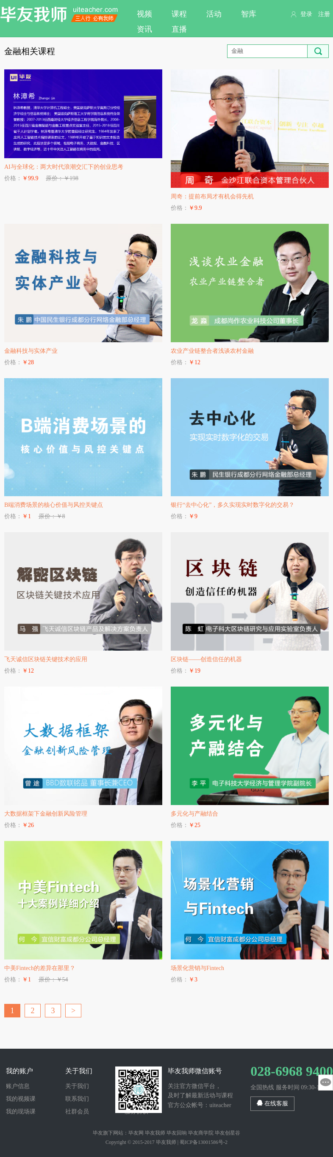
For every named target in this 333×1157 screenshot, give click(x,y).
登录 (306, 14)
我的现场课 (21, 1111)
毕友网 (136, 1133)
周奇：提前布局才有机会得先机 (212, 196)
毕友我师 (59, 14)
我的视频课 (21, 1099)
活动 (214, 14)
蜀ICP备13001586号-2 (204, 1142)
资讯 (144, 29)
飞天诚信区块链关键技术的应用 (45, 659)
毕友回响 (176, 1133)
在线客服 (272, 1103)
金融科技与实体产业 (31, 351)
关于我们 (77, 1086)
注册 (324, 14)
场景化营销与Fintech (197, 968)
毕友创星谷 (227, 1133)
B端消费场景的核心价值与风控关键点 (53, 505)
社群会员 (77, 1111)
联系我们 (77, 1099)
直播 (179, 29)
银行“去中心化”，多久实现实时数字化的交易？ (232, 505)
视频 (144, 14)
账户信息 (18, 1086)
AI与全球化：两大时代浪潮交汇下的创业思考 (63, 167)
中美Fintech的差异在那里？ (39, 968)
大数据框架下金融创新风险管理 (45, 814)
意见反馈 (325, 1083)
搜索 (318, 51)
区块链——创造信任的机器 (206, 659)
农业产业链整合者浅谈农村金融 (212, 351)
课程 (179, 14)
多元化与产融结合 (194, 814)
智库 (248, 14)
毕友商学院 (201, 1133)
